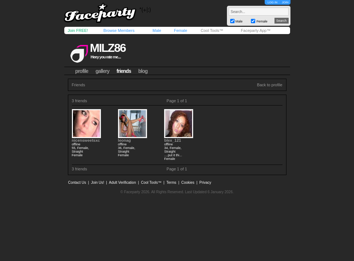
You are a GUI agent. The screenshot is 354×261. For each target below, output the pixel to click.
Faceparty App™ (255, 30)
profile (81, 71)
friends (124, 71)
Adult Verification (122, 183)
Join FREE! (78, 30)
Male (156, 30)
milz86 (107, 47)
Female (180, 30)
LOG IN (272, 2)
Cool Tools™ (212, 30)
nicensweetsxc (86, 140)
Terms (171, 183)
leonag (124, 140)
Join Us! (97, 183)
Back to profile (269, 85)
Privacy (205, 183)
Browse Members (119, 30)
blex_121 (172, 140)
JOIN (285, 2)
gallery (102, 71)
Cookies (187, 183)
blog (143, 71)
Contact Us (77, 183)
